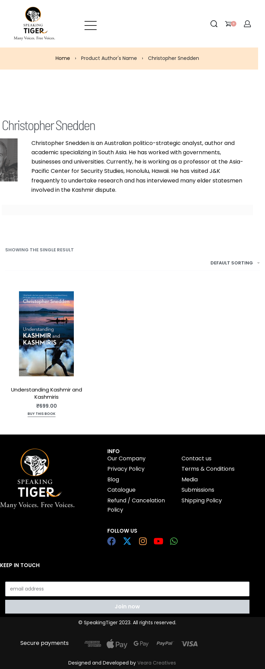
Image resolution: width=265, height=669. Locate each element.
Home (63, 58)
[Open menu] (90, 23)
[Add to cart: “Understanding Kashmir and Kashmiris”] (41, 414)
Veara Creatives (156, 662)
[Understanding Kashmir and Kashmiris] (46, 333)
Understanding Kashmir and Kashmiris (46, 393)
